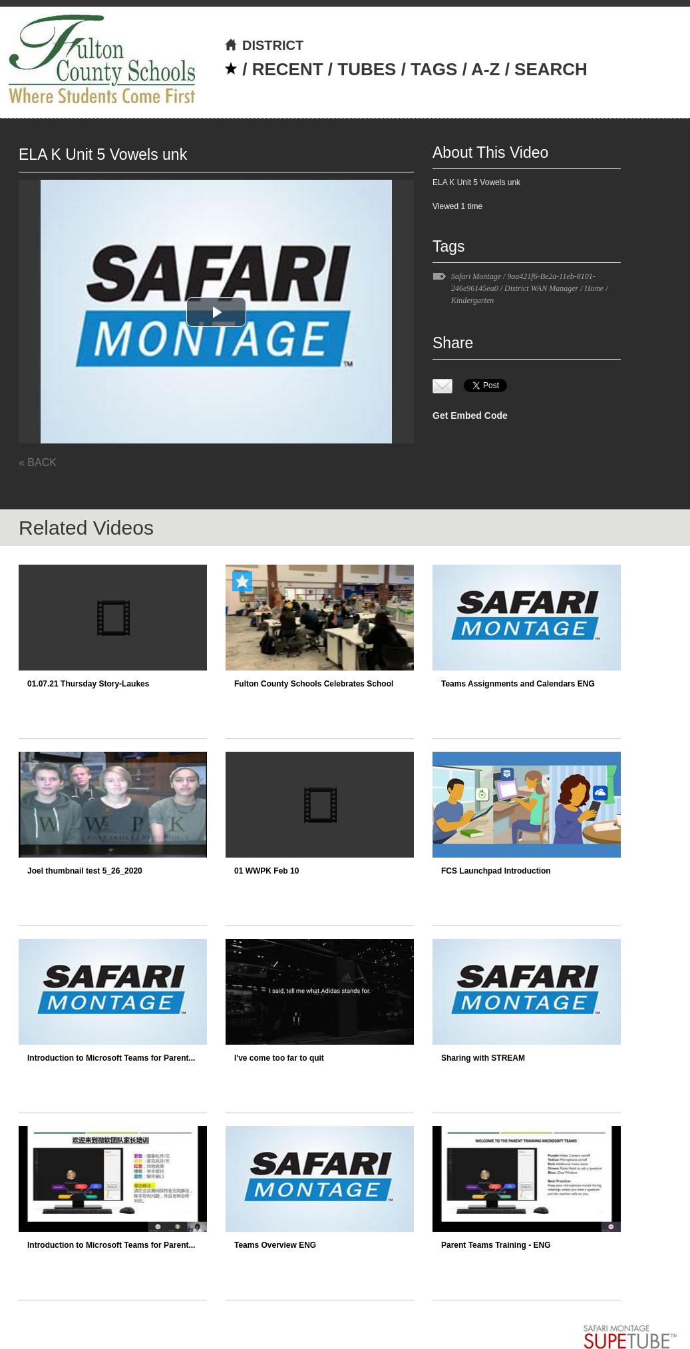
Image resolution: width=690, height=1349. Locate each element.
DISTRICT (263, 45)
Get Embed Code (470, 415)
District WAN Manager (541, 288)
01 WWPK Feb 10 (266, 871)
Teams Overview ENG (275, 1245)
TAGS (434, 69)
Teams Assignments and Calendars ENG (518, 683)
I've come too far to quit (279, 1058)
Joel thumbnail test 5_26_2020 (84, 871)
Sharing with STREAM (483, 1058)
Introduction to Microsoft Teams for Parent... (111, 1058)
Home (594, 288)
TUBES (366, 69)
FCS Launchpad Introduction (496, 871)
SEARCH (551, 69)
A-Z (485, 69)
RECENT (287, 69)
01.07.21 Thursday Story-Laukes (88, 683)
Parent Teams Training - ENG (495, 1245)
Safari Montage (476, 276)
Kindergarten (472, 300)
